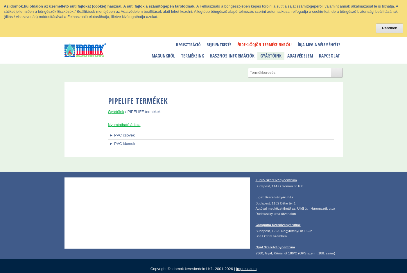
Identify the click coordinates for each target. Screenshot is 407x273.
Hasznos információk (232, 56)
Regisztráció (188, 44)
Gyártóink (271, 56)
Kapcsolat (329, 56)
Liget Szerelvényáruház (274, 197)
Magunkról (163, 56)
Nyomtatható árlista (124, 125)
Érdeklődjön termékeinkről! (264, 44)
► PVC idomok (122, 143)
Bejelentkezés (219, 44)
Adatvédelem (300, 56)
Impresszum (246, 269)
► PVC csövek (122, 135)
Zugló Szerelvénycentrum (276, 180)
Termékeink (192, 56)
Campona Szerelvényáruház (277, 225)
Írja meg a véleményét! (319, 44)
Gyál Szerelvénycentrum (275, 247)
